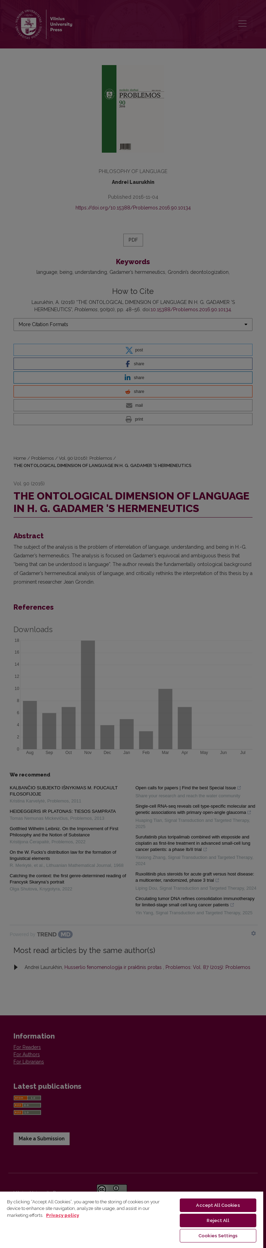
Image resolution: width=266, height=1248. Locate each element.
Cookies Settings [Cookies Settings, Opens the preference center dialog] (218, 1235)
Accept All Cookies (218, 1205)
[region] (131, 1219)
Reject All (218, 1220)
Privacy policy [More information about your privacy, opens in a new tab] (62, 1215)
